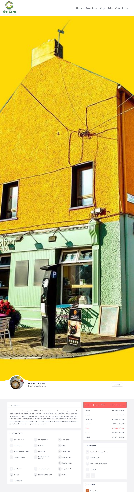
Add (109, 8)
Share (117, 385)
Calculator (121, 8)
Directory (91, 8)
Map (102, 8)
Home (79, 8)
